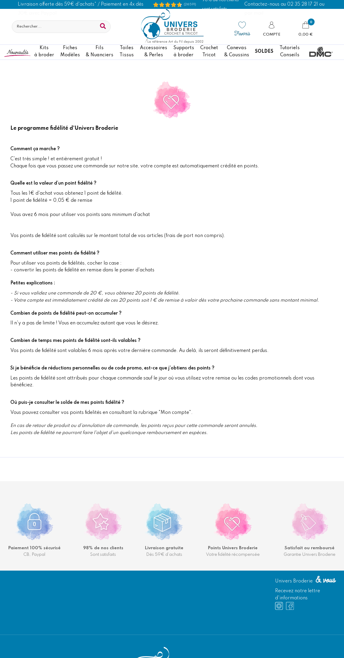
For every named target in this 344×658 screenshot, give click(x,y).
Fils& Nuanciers (99, 51)
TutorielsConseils (290, 51)
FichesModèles (70, 51)
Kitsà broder (44, 51)
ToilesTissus (126, 51)
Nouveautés (17, 51)
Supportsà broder (183, 51)
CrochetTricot (209, 51)
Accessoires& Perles (153, 51)
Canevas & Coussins (236, 51)
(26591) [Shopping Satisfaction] (190, 4)
